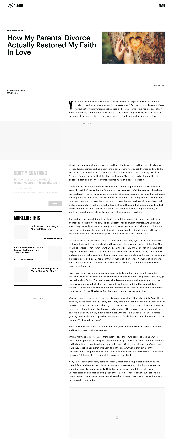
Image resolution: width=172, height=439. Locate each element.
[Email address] (38, 191)
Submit (55, 205)
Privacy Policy (18, 195)
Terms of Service (51, 194)
